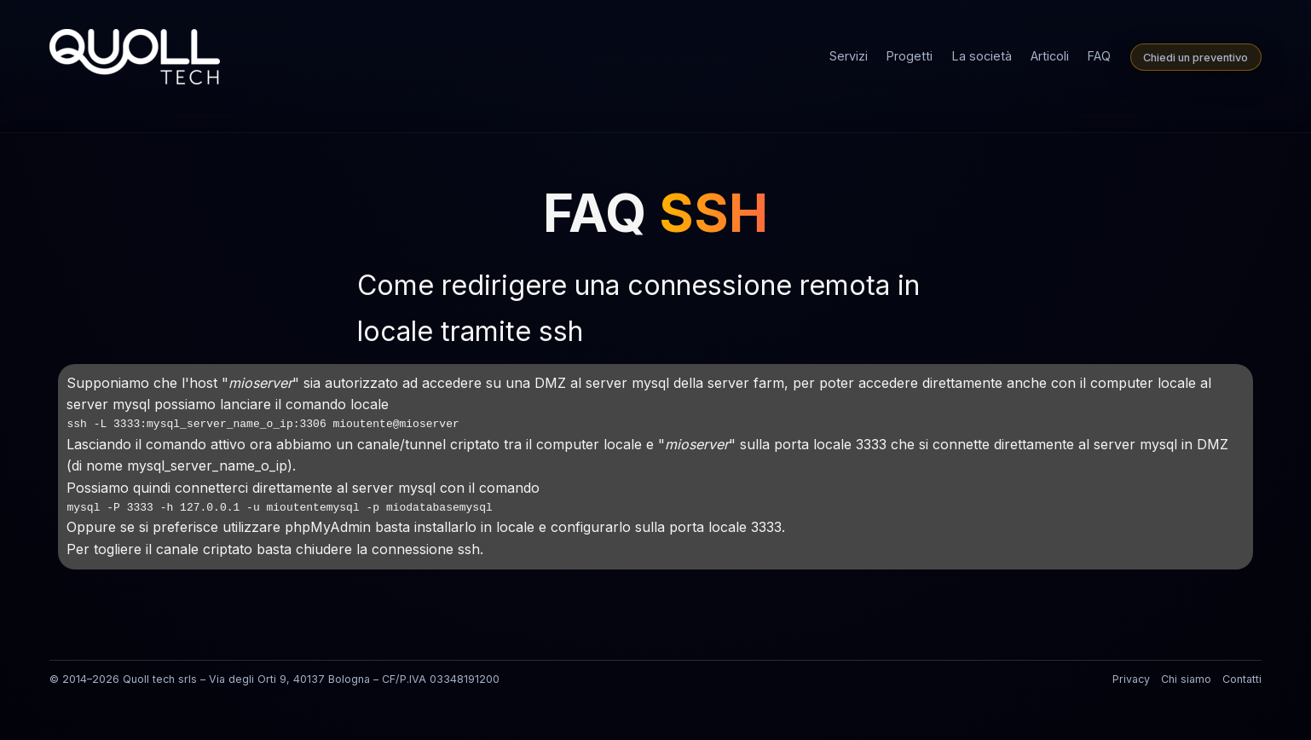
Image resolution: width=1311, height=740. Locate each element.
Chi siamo (1186, 679)
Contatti (1242, 679)
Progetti (910, 56)
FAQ (1099, 56)
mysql (131, 404)
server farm (745, 382)
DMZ (550, 382)
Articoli (1050, 56)
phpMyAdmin (328, 526)
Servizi (848, 56)
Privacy (1131, 679)
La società (982, 56)
